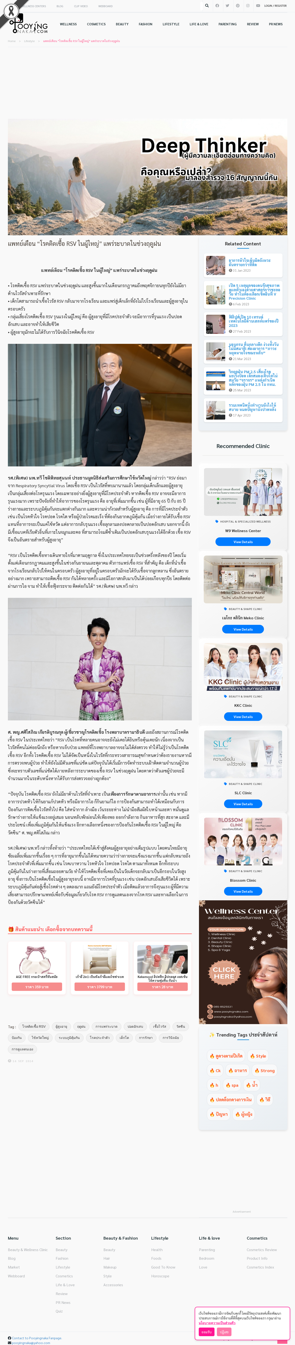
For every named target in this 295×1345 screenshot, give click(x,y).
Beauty (61, 1249)
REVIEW (253, 24)
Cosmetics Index (260, 1266)
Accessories (113, 1284)
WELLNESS (68, 24)
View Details (243, 542)
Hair (106, 1258)
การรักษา (146, 1038)
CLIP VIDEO (81, 6)
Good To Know (163, 1266)
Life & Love (65, 1284)
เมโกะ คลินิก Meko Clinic (243, 617)
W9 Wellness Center (243, 530)
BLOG (60, 6)
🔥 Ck (215, 1070)
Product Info (257, 1258)
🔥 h (213, 1085)
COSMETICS (96, 24)
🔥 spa (231, 1085)
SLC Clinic (243, 792)
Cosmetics (64, 1275)
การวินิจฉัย (171, 1038)
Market (14, 1266)
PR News (63, 1302)
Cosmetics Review (262, 1249)
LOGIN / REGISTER (275, 5)
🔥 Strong (264, 1070)
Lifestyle (63, 1266)
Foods (156, 1258)
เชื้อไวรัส (159, 1026)
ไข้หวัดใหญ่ (40, 1038)
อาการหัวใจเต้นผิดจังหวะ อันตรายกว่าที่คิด (250, 262)
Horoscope (160, 1275)
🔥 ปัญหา (218, 1114)
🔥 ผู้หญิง (243, 1114)
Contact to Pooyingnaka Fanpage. (37, 1338)
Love (203, 1266)
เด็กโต (124, 1038)
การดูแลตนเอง (22, 1049)
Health (157, 1249)
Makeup (110, 1266)
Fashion (62, 1258)
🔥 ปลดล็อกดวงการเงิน (230, 1099)
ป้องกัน (17, 1038)
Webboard (16, 1275)
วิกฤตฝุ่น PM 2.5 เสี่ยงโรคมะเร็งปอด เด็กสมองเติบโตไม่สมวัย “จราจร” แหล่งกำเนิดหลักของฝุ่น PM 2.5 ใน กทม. (253, 378)
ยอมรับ (207, 1332)
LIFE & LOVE (199, 24)
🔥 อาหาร (237, 1070)
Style (107, 1275)
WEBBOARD (105, 6)
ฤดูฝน (81, 1026)
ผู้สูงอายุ (61, 1026)
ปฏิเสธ (224, 1332)
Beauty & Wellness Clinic (28, 1249)
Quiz (59, 1310)
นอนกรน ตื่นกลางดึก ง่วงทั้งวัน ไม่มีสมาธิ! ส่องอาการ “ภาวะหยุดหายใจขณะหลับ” (254, 348)
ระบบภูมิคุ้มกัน (69, 1038)
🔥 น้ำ (251, 1085)
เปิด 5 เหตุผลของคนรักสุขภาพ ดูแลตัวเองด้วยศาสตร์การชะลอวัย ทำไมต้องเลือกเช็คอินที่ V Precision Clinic (254, 292)
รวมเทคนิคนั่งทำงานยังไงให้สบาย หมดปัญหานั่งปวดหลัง (252, 407)
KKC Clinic (243, 705)
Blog (12, 1258)
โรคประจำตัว (100, 1038)
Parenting (207, 1249)
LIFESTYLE (171, 24)
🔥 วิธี (264, 1099)
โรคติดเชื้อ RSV (34, 1026)
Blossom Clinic (243, 880)
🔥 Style (258, 1056)
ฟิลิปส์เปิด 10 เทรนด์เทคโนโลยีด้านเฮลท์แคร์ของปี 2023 (254, 321)
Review (62, 1293)
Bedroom (206, 1258)
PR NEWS (276, 24)
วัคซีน (180, 1026)
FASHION (145, 24)
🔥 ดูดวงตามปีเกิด (225, 1056)
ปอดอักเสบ (135, 1026)
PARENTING (228, 24)
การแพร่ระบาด (107, 1026)
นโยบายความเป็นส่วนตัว (217, 1323)
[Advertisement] (147, 82)
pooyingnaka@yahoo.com (31, 1342)
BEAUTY (122, 24)
